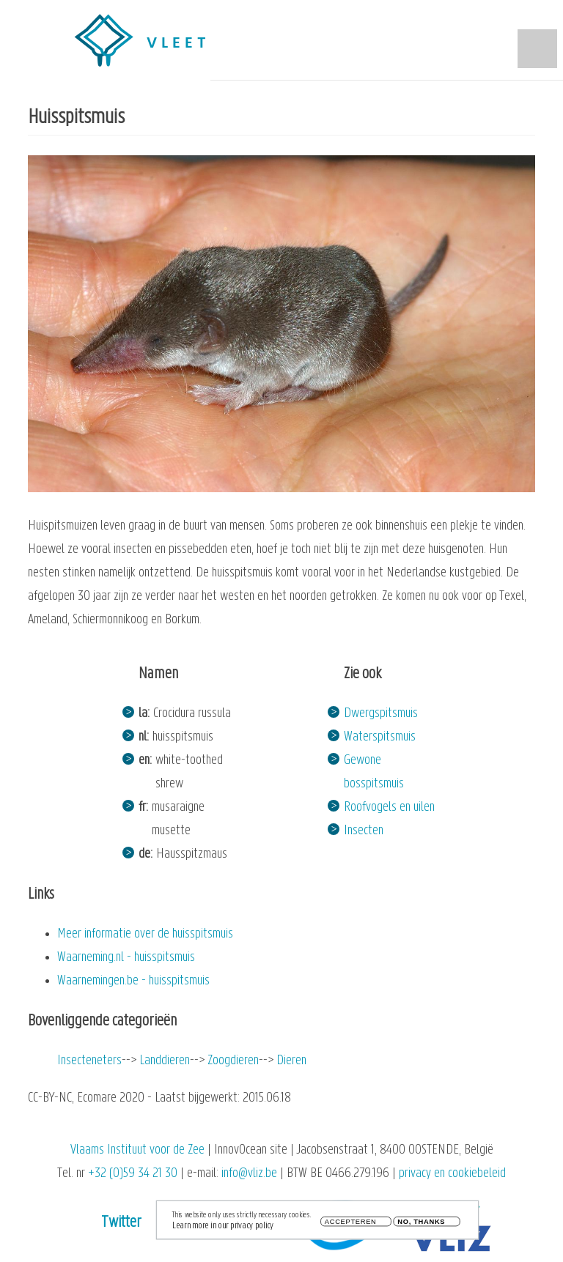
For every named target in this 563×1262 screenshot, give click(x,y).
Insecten (363, 831)
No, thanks (421, 1225)
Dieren (291, 1061)
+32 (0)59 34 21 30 (132, 1174)
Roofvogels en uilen (389, 807)
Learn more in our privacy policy (222, 1228)
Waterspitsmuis (380, 737)
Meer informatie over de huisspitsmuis (145, 934)
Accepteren (351, 1225)
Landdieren (164, 1061)
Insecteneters (89, 1061)
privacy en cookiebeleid (452, 1174)
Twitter (121, 1222)
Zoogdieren (233, 1061)
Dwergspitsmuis (381, 714)
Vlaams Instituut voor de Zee (137, 1150)
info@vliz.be (249, 1174)
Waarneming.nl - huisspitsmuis (126, 958)
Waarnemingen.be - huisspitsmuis (133, 981)
